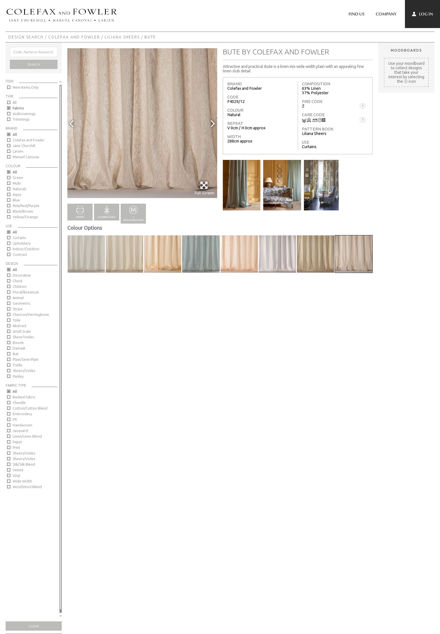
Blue (16, 200)
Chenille (19, 403)
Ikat (16, 354)
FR (15, 419)
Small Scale (22, 331)
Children (19, 286)
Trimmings (21, 119)
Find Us (357, 14)
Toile (16, 320)
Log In (422, 14)
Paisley (18, 376)
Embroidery (22, 414)
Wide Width (22, 481)
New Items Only (25, 87)
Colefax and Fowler (74, 37)
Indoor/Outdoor (26, 249)
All (15, 102)
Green (18, 178)
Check (17, 281)
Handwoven (22, 425)
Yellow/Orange (25, 217)
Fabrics (18, 108)
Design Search (25, 37)
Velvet (18, 470)
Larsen (18, 151)
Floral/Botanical (25, 292)
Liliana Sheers (122, 37)
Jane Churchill (24, 146)
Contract (20, 254)
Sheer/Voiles (23, 337)
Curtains (19, 238)
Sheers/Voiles (24, 371)
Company (386, 14)
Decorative (22, 275)
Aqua (17, 194)
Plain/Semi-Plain (25, 359)
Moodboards (406, 50)
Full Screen (204, 188)
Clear (34, 626)
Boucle (18, 342)
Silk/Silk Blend (24, 464)
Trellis (17, 365)
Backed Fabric (24, 397)
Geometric (21, 303)
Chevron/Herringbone (31, 314)
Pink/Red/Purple (26, 206)
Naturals (19, 189)
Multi (17, 183)
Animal (18, 298)
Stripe (18, 309)
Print (16, 447)
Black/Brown (23, 211)
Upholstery (22, 243)
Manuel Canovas (26, 157)
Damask (19, 348)
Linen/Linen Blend (27, 436)
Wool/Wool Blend (27, 487)
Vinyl (16, 475)
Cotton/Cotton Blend (30, 408)
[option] (142, 123)
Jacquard (20, 431)
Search (33, 64)
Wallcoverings (24, 114)
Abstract (19, 326)
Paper (17, 442)
